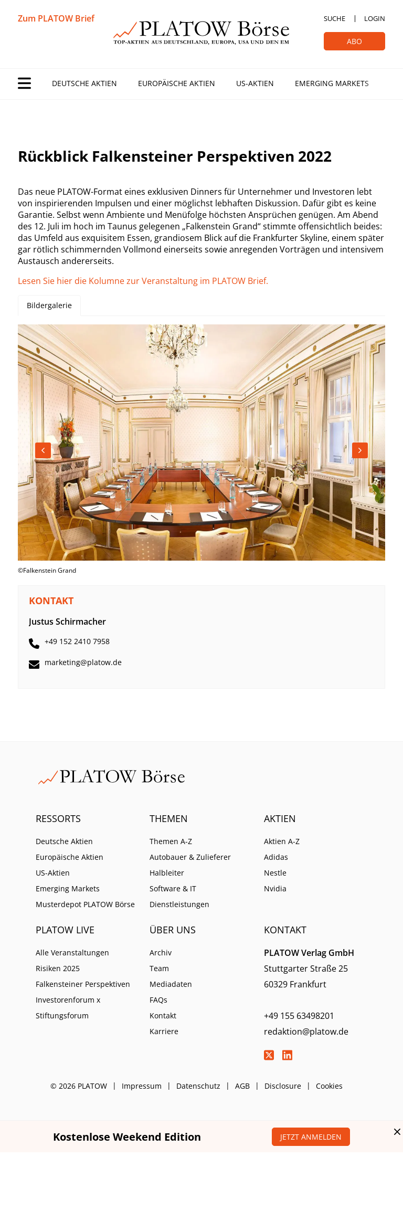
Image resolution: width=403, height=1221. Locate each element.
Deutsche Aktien (84, 83)
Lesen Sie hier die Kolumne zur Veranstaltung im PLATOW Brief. (143, 281)
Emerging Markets (332, 83)
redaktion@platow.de (306, 1031)
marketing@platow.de (83, 662)
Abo (354, 41)
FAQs (158, 1000)
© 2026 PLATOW (78, 1086)
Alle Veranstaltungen (72, 952)
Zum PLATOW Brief (56, 18)
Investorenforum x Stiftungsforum (68, 1007)
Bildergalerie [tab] (49, 305)
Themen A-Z (171, 841)
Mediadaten (171, 984)
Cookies (329, 1086)
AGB (242, 1086)
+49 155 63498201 (299, 1016)
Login (374, 18)
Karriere (164, 1031)
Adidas (276, 857)
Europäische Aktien (176, 83)
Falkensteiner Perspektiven (83, 984)
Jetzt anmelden (311, 1137)
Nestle (275, 873)
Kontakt (163, 1015)
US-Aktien (255, 83)
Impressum (142, 1086)
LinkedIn (287, 1055)
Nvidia (275, 888)
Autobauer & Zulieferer (190, 857)
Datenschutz (198, 1086)
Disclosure (282, 1086)
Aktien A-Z (282, 841)
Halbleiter (167, 873)
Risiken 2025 (58, 968)
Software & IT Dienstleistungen (179, 896)
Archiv (161, 952)
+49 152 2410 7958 (77, 641)
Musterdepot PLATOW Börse (85, 904)
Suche (334, 18)
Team (159, 968)
